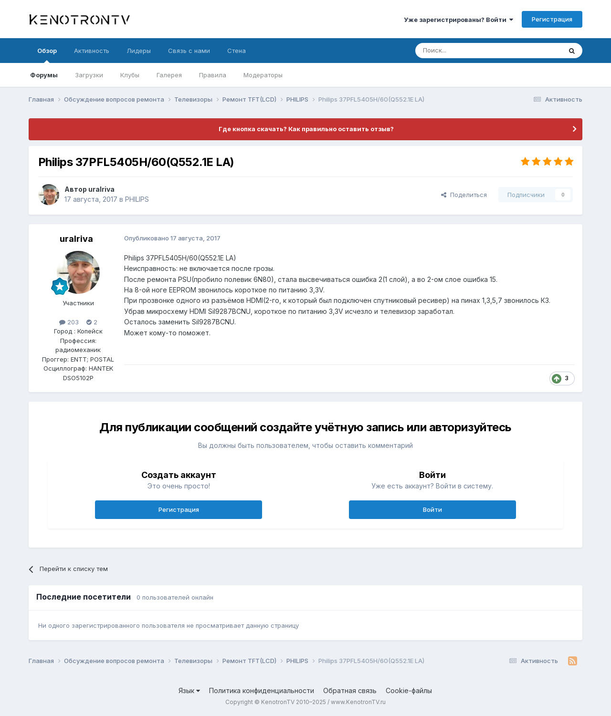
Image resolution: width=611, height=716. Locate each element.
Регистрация (552, 19)
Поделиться (464, 194)
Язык (189, 690)
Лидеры (138, 50)
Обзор (47, 55)
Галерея (169, 75)
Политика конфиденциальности (261, 690)
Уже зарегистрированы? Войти (458, 19)
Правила (212, 75)
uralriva (101, 189)
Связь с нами (189, 50)
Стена (236, 50)
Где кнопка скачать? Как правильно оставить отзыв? (305, 129)
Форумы (44, 75)
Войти (432, 509)
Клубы (129, 75)
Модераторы (263, 75)
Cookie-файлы (409, 690)
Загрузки (89, 75)
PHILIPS (137, 199)
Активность (91, 50)
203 (69, 322)
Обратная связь (350, 690)
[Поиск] (466, 50)
